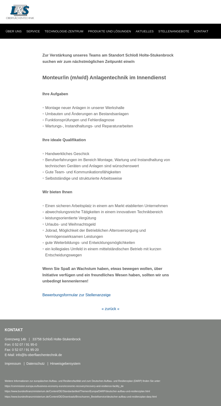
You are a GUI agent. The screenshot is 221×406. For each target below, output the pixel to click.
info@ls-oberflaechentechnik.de (39, 355)
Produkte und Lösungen (109, 31)
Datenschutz (35, 363)
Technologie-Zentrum (64, 31)
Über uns (14, 31)
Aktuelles (145, 31)
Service (33, 31)
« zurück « (111, 309)
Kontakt (201, 31)
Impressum (13, 363)
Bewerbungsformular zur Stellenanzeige (77, 295)
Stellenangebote (173, 31)
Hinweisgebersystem (65, 363)
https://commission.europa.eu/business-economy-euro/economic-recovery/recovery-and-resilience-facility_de (64, 386)
